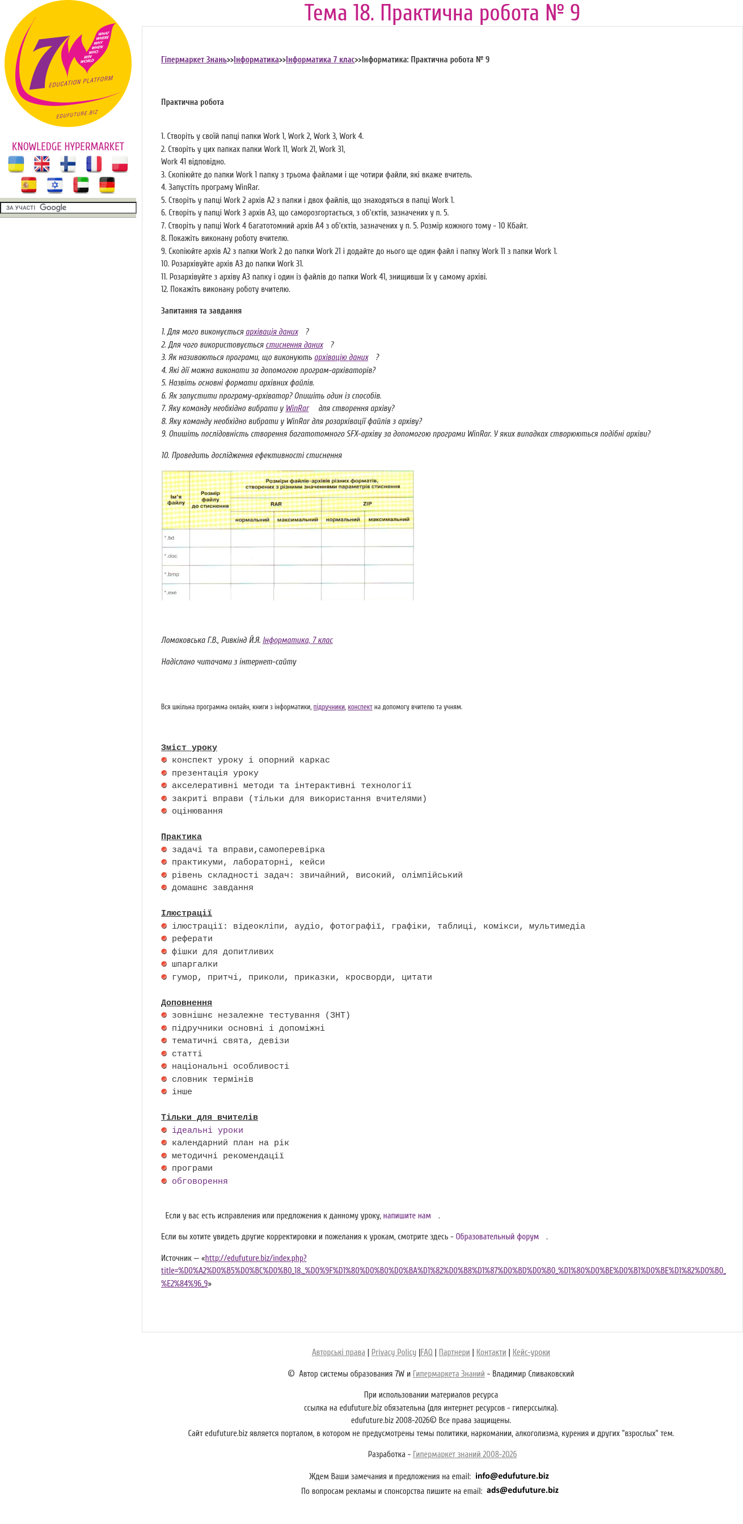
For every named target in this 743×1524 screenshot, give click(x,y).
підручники (329, 707)
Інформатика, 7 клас (298, 640)
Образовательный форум (497, 1237)
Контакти (491, 1352)
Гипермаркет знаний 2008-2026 (465, 1454)
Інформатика (256, 60)
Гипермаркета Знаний (449, 1374)
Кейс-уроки (531, 1352)
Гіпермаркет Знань (194, 60)
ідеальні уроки (207, 1131)
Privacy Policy (394, 1352)
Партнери (454, 1352)
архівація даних (272, 332)
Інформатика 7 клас (320, 60)
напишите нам (407, 1216)
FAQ (426, 1352)
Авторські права (338, 1352)
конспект (360, 707)
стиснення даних (294, 345)
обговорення (200, 1182)
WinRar (297, 408)
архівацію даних (341, 357)
